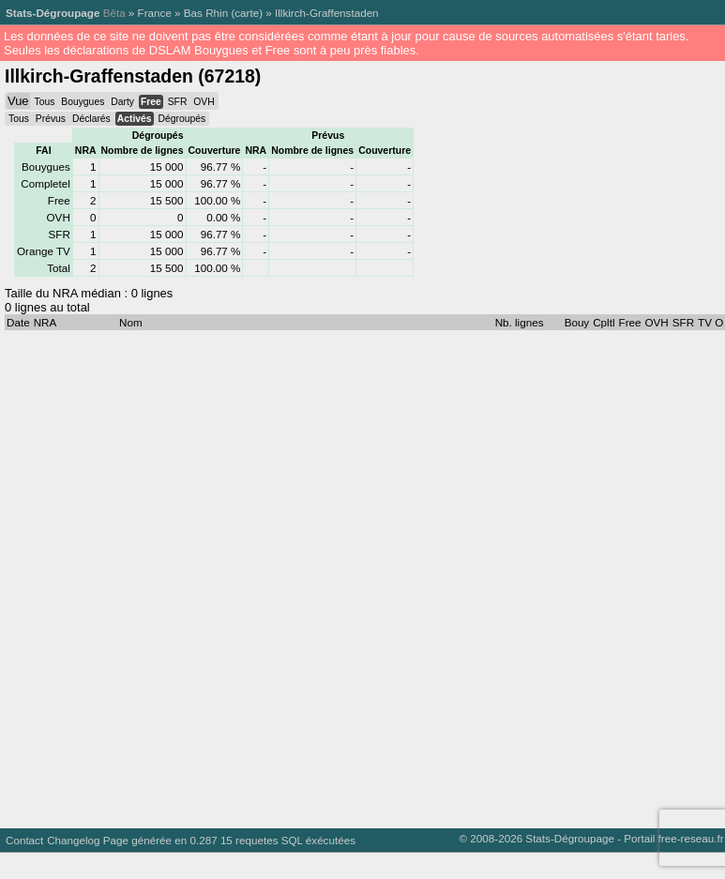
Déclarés (91, 119)
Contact (24, 840)
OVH (203, 102)
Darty (122, 102)
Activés (134, 119)
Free (151, 102)
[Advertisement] (225, 574)
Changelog (73, 840)
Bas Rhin (206, 13)
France (155, 13)
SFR (178, 102)
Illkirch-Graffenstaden (327, 13)
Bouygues (82, 102)
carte (246, 13)
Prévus (51, 119)
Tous (44, 102)
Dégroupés (181, 119)
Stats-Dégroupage (52, 13)
